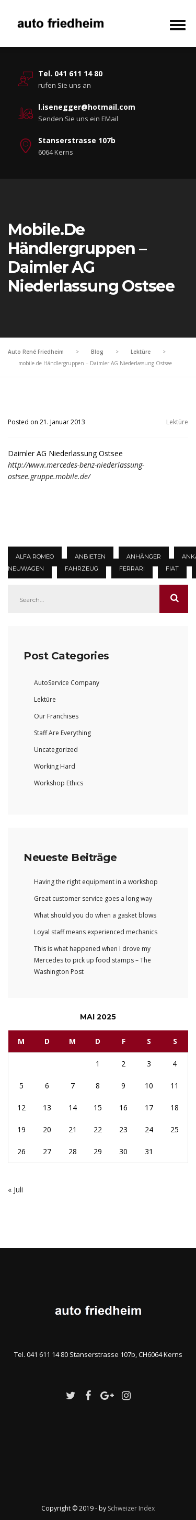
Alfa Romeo (35, 556)
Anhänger (143, 556)
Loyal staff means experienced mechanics (95, 931)
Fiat (172, 568)
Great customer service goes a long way (93, 898)
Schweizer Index (131, 1508)
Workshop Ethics (58, 783)
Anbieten (90, 556)
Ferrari (132, 568)
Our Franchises (56, 716)
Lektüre (177, 421)
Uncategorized (56, 749)
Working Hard (54, 766)
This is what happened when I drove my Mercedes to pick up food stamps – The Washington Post (92, 960)
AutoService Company (66, 682)
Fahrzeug (81, 568)
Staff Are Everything (62, 732)
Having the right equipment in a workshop (96, 881)
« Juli (15, 1189)
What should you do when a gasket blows (95, 915)
